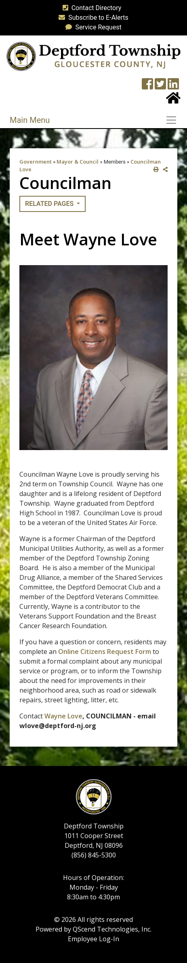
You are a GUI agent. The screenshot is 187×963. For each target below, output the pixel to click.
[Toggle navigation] (173, 120)
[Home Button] (173, 100)
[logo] (93, 56)
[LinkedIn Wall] (173, 86)
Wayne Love (63, 716)
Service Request (91, 27)
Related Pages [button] (50, 204)
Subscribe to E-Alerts (91, 17)
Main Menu (30, 120)
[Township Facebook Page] (147, 86)
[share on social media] (164, 169)
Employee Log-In (93, 938)
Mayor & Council (78, 161)
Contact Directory (90, 8)
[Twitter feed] (160, 86)
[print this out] (154, 169)
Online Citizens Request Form (104, 651)
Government (35, 161)
